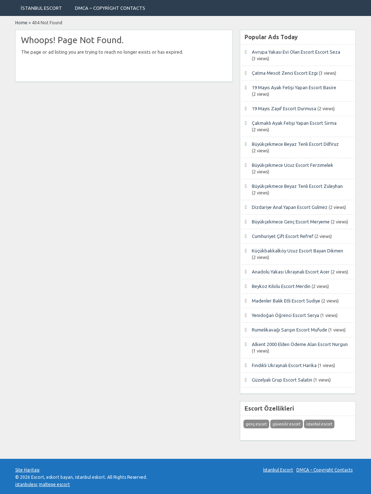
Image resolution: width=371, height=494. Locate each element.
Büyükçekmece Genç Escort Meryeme (291, 221)
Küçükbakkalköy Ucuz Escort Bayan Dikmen (297, 250)
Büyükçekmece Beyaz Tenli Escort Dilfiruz (295, 144)
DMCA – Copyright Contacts (110, 8)
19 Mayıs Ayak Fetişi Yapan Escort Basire (294, 87)
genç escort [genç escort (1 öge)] (256, 424)
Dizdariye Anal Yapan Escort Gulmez (290, 207)
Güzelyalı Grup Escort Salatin (282, 379)
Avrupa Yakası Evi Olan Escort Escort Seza (296, 51)
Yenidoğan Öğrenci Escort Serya (285, 315)
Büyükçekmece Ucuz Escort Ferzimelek (292, 165)
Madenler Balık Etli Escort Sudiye (286, 300)
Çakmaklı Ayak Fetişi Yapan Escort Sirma (294, 122)
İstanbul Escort (41, 8)
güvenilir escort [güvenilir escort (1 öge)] (286, 424)
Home (21, 22)
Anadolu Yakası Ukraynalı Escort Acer (291, 271)
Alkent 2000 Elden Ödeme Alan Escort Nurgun (300, 344)
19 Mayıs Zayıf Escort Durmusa (284, 108)
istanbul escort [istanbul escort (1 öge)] (319, 424)
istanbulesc (26, 484)
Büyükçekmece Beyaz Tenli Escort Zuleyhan (297, 186)
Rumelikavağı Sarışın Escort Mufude (289, 329)
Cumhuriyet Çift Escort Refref (282, 236)
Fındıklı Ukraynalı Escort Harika (284, 365)
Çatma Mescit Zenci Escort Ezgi (285, 72)
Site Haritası (27, 470)
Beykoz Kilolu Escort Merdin (281, 286)
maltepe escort (54, 484)
